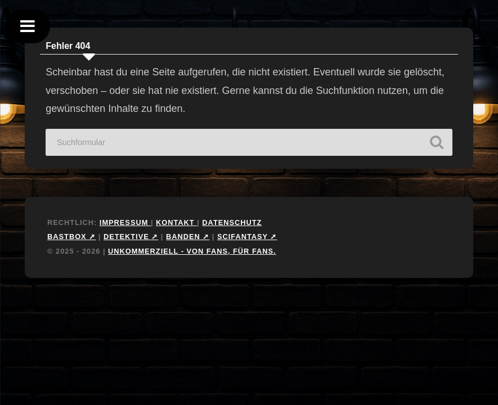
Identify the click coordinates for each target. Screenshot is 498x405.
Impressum (125, 222)
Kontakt (176, 222)
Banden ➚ (187, 236)
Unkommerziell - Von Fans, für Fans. (192, 251)
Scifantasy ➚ (247, 236)
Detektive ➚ (131, 236)
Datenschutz (232, 222)
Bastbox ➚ (71, 236)
